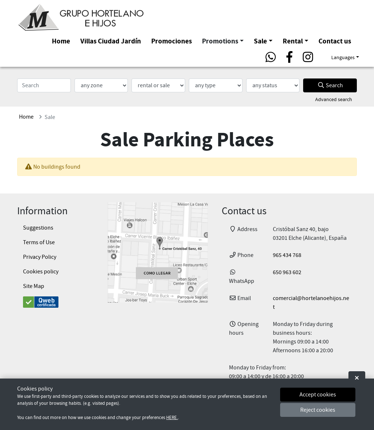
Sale (260, 41)
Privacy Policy (39, 257)
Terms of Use (39, 242)
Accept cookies (317, 394)
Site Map (33, 286)
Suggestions (38, 227)
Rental (293, 41)
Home (61, 41)
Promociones (171, 41)
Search (330, 85)
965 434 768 (287, 255)
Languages (343, 57)
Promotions (220, 41)
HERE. (172, 418)
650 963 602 (287, 272)
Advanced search (333, 99)
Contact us (334, 41)
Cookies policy (40, 271)
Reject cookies (317, 410)
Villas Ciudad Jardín (110, 41)
